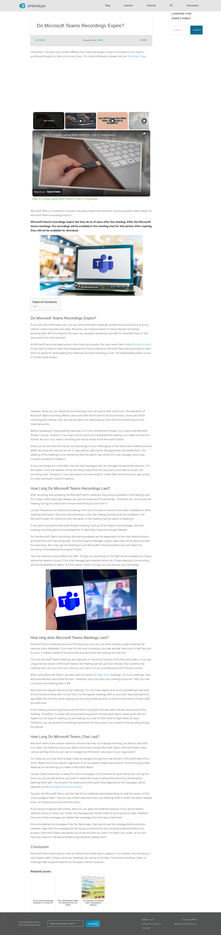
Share (143, 40)
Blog (107, 6)
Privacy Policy (151, 924)
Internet (128, 6)
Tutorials (151, 6)
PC (171, 6)
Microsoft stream (141, 344)
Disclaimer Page (136, 56)
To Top (146, 928)
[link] (37, 135)
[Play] (112, 121)
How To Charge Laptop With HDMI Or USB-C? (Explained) (78, 135)
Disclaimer (189, 920)
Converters (192, 6)
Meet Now (103, 674)
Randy (42, 40)
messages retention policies (65, 786)
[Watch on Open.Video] (47, 192)
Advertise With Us (185, 924)
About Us (148, 920)
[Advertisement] (91, 84)
